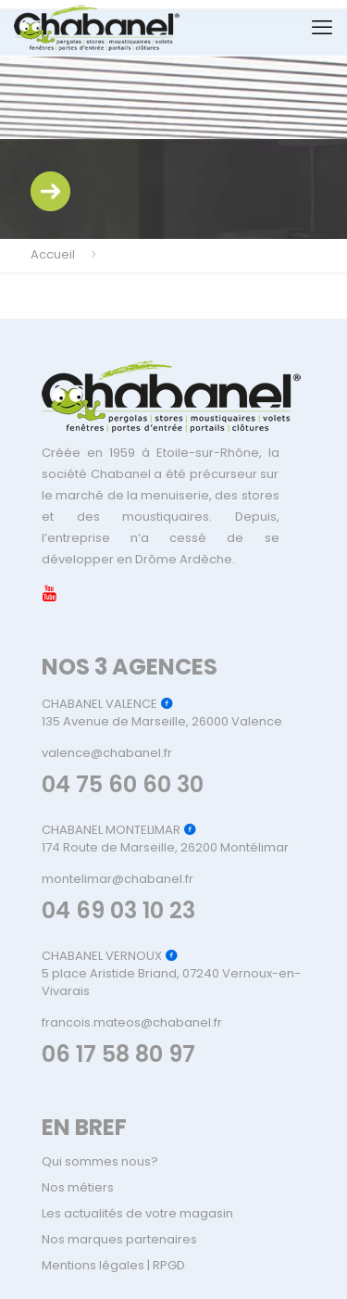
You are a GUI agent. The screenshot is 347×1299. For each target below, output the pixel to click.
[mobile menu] (322, 28)
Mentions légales (93, 1265)
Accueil (53, 254)
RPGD (169, 1265)
